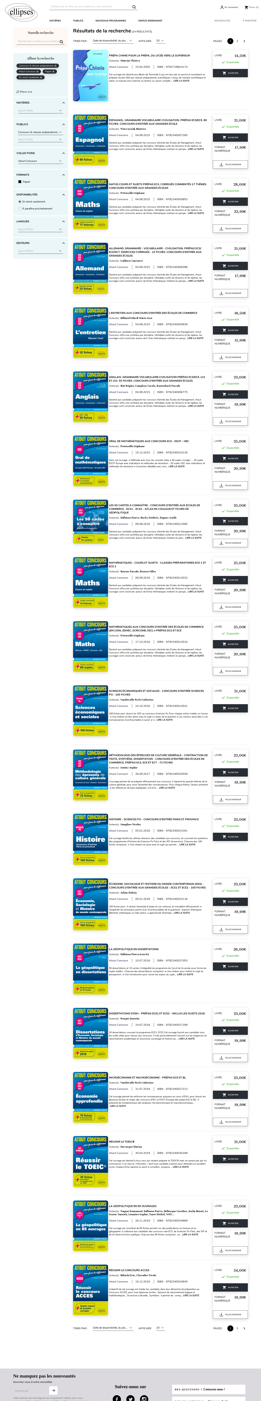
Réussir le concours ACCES (133, 1210)
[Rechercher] (93, 6)
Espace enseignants (131, 1369)
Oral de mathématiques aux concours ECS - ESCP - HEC (153, 421)
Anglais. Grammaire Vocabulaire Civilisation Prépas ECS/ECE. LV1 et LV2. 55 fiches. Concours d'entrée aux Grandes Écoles (158, 362)
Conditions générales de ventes (31, 1375)
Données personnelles (26, 1385)
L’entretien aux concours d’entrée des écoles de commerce (157, 300)
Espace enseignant (150, 20)
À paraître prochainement (37, 208)
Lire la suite (122, 84)
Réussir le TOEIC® (125, 1088)
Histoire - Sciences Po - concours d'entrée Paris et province (158, 782)
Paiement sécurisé (77, 1385)
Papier (26, 182)
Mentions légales (23, 1380)
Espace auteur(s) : (203, 1338)
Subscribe (53, 1327)
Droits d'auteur (128, 1385)
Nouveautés (222, 20)
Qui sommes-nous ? (25, 1369)
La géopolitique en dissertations (138, 906)
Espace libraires (129, 1380)
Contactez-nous (75, 1380)
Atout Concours (122, 67)
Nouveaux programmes (111, 20)
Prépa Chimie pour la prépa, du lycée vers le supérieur (153, 55)
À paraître (250, 20)
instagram (144, 1336)
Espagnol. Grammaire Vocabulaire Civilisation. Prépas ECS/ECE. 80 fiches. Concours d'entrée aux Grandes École (160, 118)
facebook (117, 1336)
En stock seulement (33, 201)
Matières (55, 20)
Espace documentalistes (134, 1375)
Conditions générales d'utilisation (32, 1396)
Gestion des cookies (25, 1391)
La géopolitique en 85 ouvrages (136, 1149)
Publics (78, 20)
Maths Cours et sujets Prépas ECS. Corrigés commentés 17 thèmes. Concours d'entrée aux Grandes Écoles (156, 179)
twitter (130, 1336)
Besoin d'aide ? (75, 1369)
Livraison (71, 1375)
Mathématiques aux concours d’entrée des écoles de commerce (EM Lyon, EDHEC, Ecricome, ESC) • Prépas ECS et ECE (160, 602)
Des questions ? (201, 1326)
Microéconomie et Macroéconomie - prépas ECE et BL (151, 1027)
